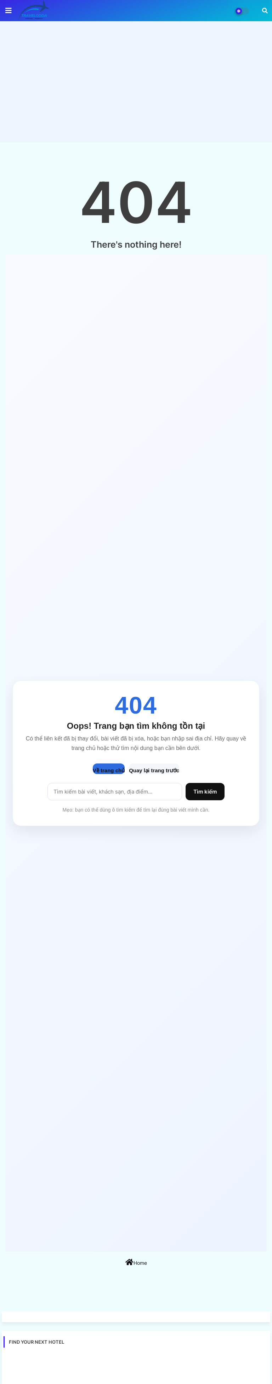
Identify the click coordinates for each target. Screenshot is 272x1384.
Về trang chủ (109, 770)
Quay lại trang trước (154, 770)
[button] (265, 11)
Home (136, 1262)
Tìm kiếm (205, 791)
